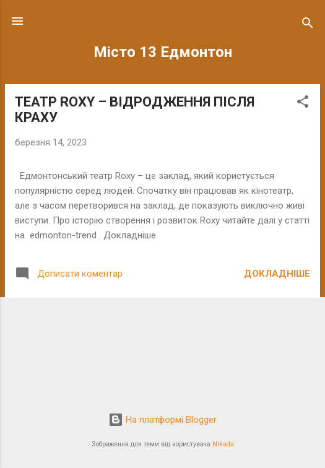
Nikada (223, 444)
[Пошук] (307, 25)
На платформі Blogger (162, 419)
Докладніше (277, 273)
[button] (302, 103)
